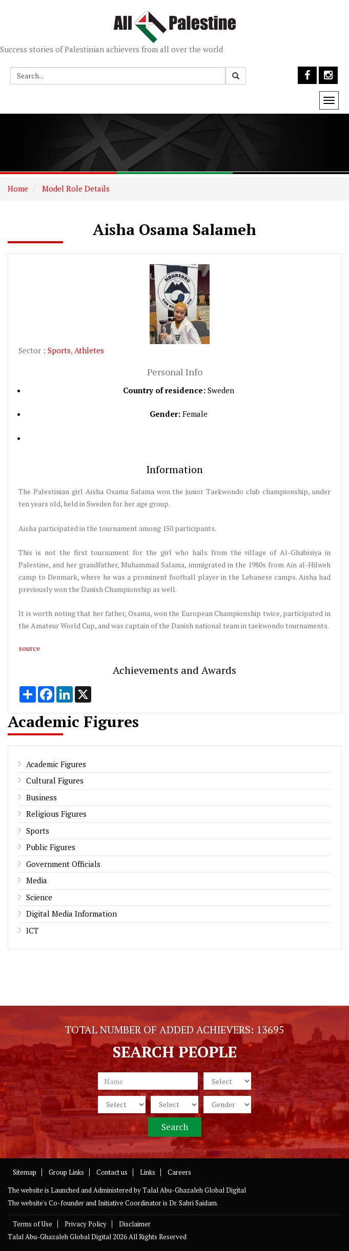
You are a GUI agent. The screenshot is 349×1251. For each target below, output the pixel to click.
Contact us (112, 1172)
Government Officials (63, 864)
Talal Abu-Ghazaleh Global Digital (194, 1190)
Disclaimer (135, 1223)
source (29, 648)
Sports (59, 350)
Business (41, 797)
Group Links (66, 1172)
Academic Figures (56, 764)
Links (147, 1172)
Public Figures (50, 847)
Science (39, 897)
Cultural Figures (55, 780)
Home (18, 188)
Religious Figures (56, 814)
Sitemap (24, 1172)
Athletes (89, 350)
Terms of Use (32, 1223)
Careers (179, 1172)
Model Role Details (75, 188)
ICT (32, 930)
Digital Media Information (71, 913)
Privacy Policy (86, 1223)
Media (36, 880)
